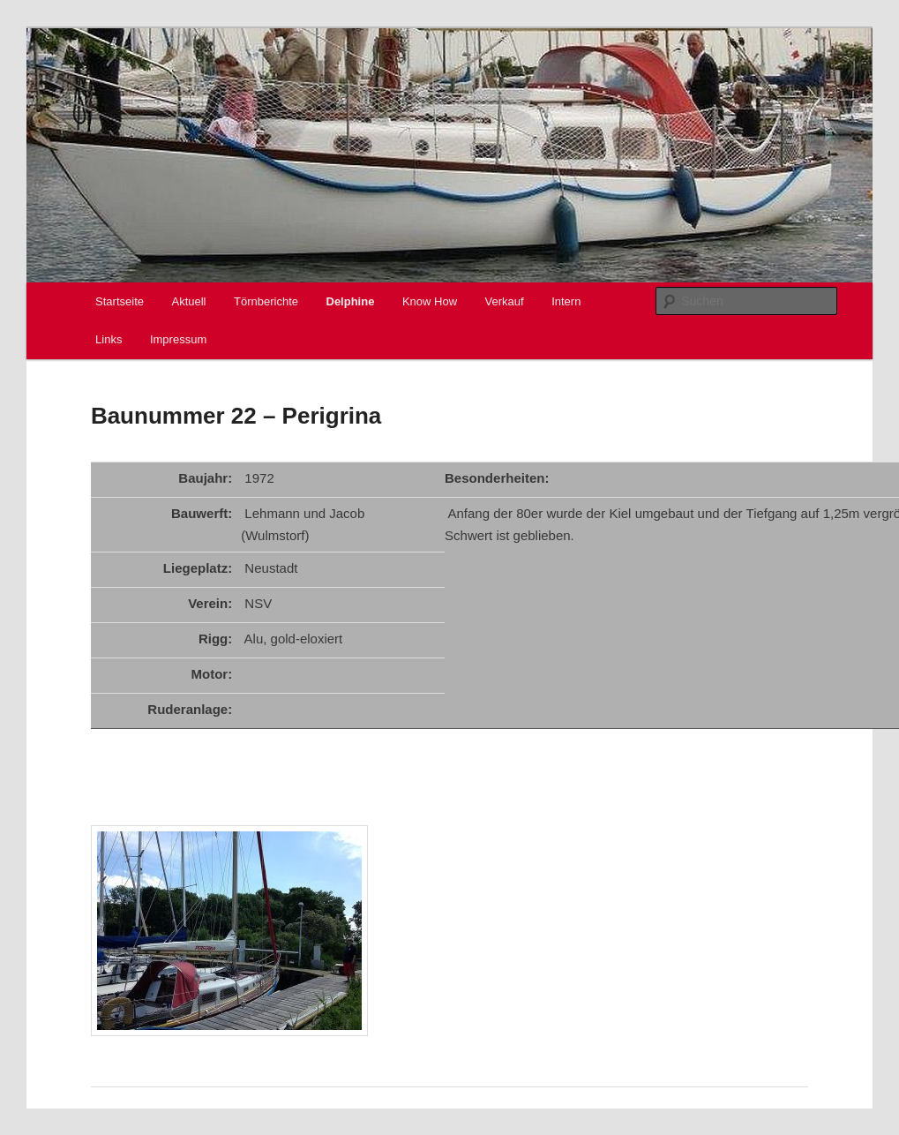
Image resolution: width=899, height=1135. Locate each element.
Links (108, 339)
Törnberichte (266, 301)
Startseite (119, 301)
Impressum (178, 339)
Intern (566, 301)
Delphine (350, 301)
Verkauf (504, 301)
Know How (429, 301)
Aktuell (188, 301)
